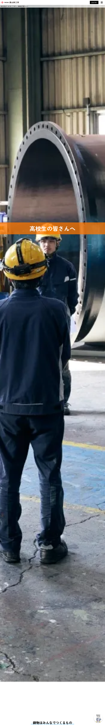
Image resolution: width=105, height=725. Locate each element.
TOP (14, 6)
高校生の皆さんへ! (23, 6)
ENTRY (94, 2)
